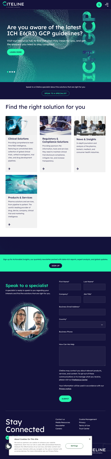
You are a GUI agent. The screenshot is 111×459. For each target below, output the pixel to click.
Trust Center (84, 428)
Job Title (87, 294)
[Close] (89, 439)
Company (63, 294)
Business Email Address (69, 306)
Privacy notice (65, 389)
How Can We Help (66, 344)
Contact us (60, 419)
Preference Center (79, 380)
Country (63, 319)
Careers (59, 428)
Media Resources (63, 422)
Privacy (82, 422)
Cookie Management (88, 419)
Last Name (89, 281)
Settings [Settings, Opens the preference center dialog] (74, 446)
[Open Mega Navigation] (106, 4)
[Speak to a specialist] (55, 93)
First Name (64, 281)
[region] (50, 445)
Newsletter (60, 425)
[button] (99, 5)
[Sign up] (55, 265)
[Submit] (65, 399)
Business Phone (65, 332)
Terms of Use (84, 425)
